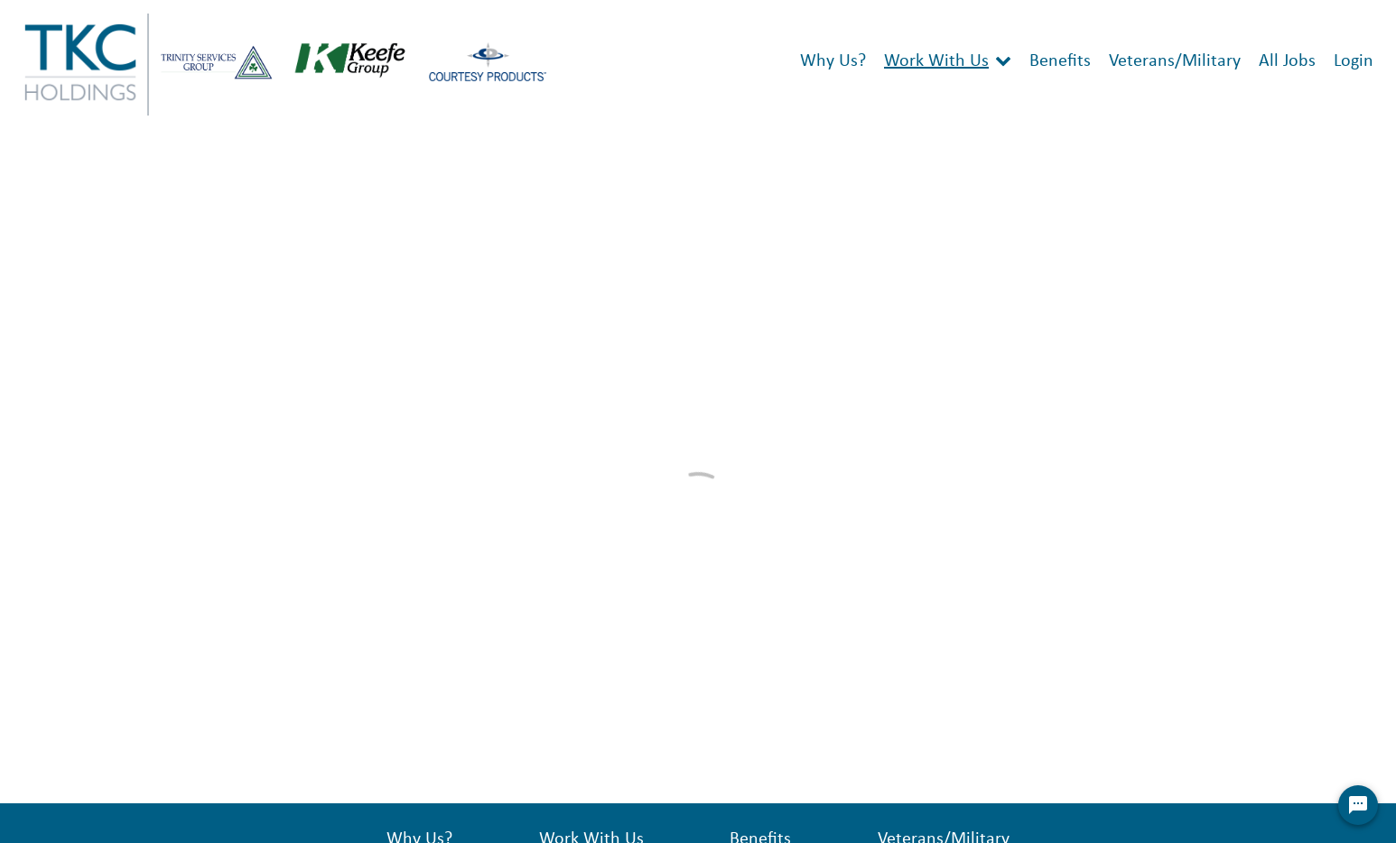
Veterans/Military (1175, 61)
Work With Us (936, 61)
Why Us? (833, 61)
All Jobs (1287, 61)
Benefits (1060, 61)
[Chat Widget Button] (1358, 805)
